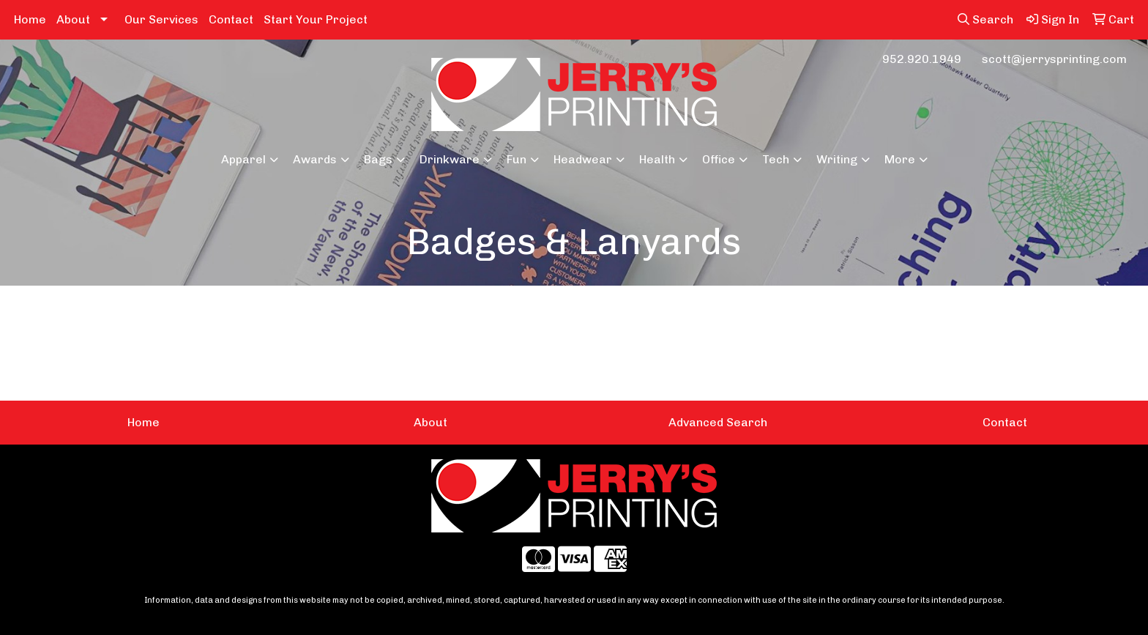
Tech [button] (775, 159)
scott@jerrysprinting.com (1054, 59)
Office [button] (718, 159)
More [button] (899, 159)
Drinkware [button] (450, 159)
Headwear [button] (583, 159)
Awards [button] (315, 159)
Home (30, 19)
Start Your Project (316, 19)
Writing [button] (836, 159)
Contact (231, 19)
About (73, 19)
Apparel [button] (243, 159)
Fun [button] (516, 159)
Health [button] (657, 159)
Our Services (161, 19)
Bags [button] (378, 159)
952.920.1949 (921, 59)
